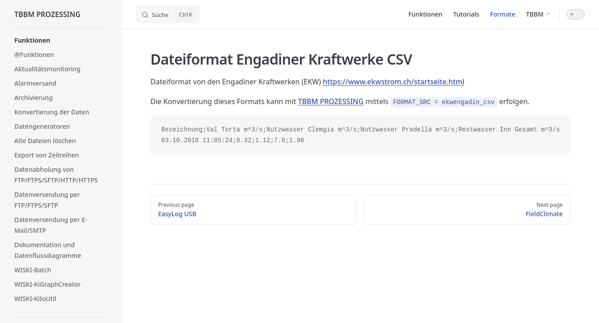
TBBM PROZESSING (331, 101)
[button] (60, 40)
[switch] (576, 14)
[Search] (168, 14)
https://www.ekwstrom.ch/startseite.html (393, 82)
